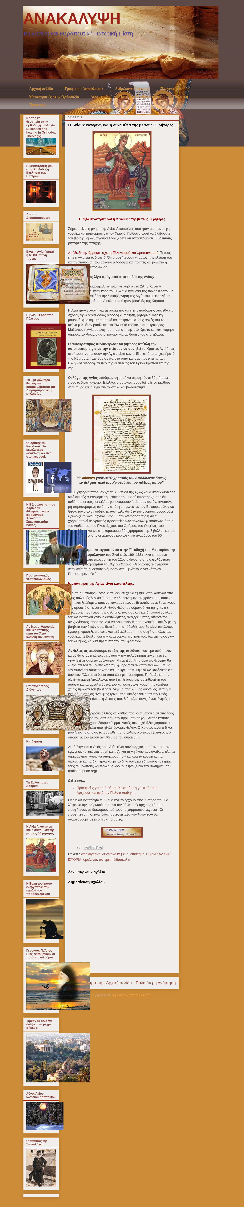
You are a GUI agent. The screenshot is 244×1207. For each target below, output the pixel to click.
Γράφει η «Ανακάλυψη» (84, 89)
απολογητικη (90, 854)
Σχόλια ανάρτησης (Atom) (132, 995)
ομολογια (90, 860)
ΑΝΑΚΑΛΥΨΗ (72, 18)
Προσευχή (37, 105)
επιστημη (137, 854)
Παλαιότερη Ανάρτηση (156, 982)
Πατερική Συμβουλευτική (140, 97)
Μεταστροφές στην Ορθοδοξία (54, 97)
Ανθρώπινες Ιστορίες (132, 89)
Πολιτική (180, 97)
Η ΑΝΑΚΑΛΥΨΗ (158, 854)
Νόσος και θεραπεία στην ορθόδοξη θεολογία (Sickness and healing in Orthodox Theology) (41, 127)
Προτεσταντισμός (175, 89)
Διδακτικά (99, 97)
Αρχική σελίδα (41, 89)
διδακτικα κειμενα (115, 854)
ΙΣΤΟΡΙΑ (74, 860)
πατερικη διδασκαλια (114, 860)
